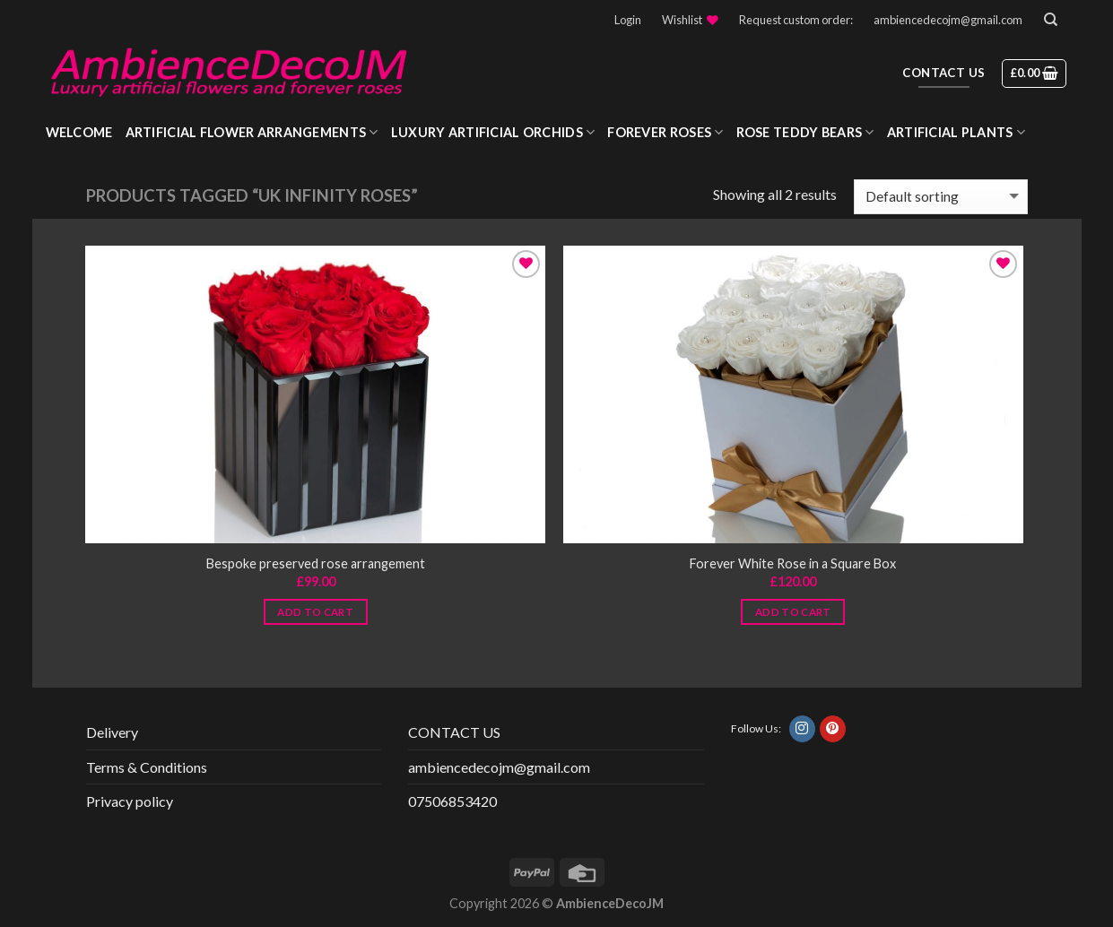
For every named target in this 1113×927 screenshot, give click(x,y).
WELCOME (79, 132)
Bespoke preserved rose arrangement (315, 563)
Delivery (112, 732)
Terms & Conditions (146, 766)
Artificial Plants (956, 132)
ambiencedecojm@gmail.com (948, 20)
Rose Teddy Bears (805, 132)
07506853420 (452, 801)
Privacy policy (129, 801)
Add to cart (315, 612)
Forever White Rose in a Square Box (793, 563)
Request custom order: (796, 20)
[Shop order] (940, 196)
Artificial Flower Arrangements (252, 132)
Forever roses (665, 132)
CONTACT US (454, 732)
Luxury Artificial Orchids (493, 132)
